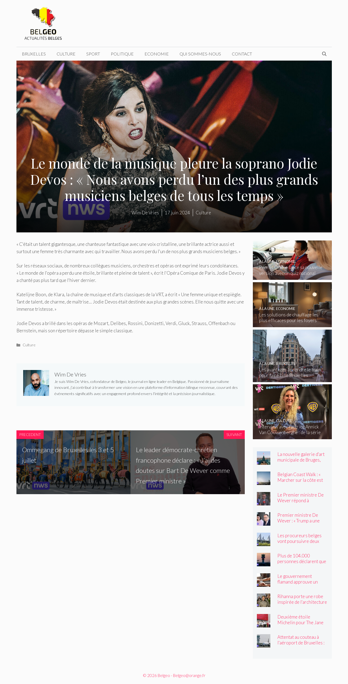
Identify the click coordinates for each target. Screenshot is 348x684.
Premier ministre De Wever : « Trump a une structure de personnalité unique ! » (302, 523)
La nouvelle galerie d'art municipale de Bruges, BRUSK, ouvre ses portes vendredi (302, 462)
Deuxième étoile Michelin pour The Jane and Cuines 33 (300, 622)
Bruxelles (34, 53)
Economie (156, 53)
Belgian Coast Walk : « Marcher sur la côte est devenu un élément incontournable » (300, 483)
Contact (242, 53)
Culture (66, 53)
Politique (122, 53)
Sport (93, 53)
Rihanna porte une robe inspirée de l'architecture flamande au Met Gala (302, 602)
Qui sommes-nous (200, 53)
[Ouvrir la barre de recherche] (324, 54)
